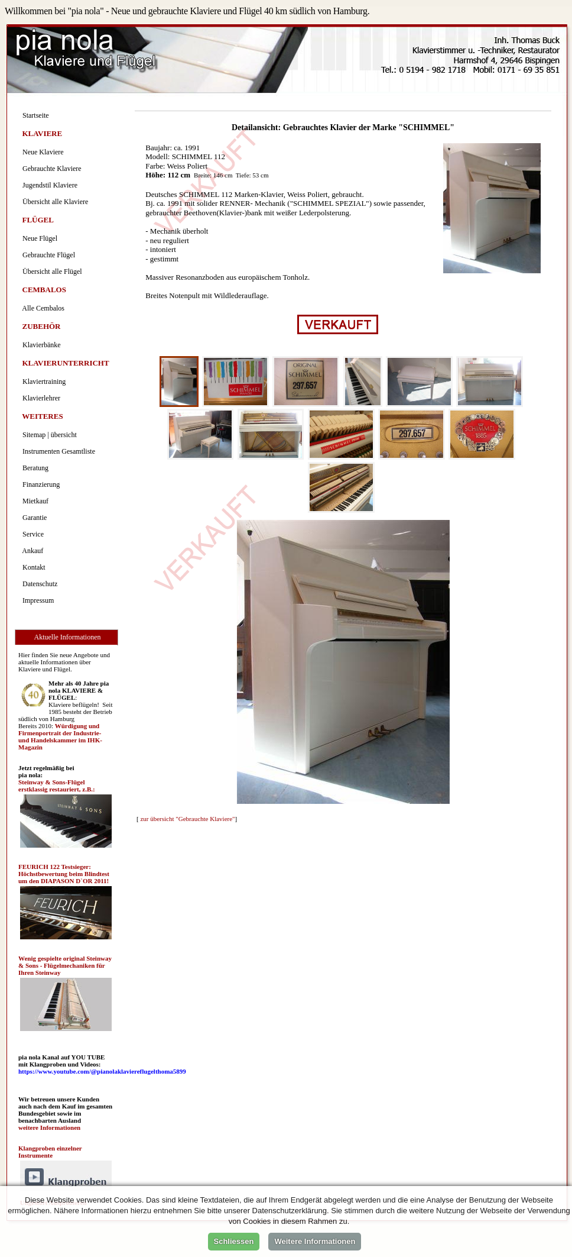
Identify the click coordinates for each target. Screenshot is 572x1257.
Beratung (33, 468)
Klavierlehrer (39, 398)
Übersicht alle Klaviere (53, 202)
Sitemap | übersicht (48, 435)
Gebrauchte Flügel (47, 255)
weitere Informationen (49, 1127)
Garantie (33, 517)
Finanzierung (39, 484)
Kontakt (32, 567)
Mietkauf (33, 501)
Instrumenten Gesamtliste (57, 451)
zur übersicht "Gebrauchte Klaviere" (187, 818)
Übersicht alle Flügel (50, 271)
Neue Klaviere (41, 152)
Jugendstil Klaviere (48, 185)
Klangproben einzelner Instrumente (50, 1152)
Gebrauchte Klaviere (50, 168)
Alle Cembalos (41, 308)
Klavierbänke (40, 345)
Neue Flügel (38, 238)
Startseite (34, 115)
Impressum (36, 600)
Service (31, 534)
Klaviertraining (42, 381)
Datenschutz (38, 584)
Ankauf (31, 551)
